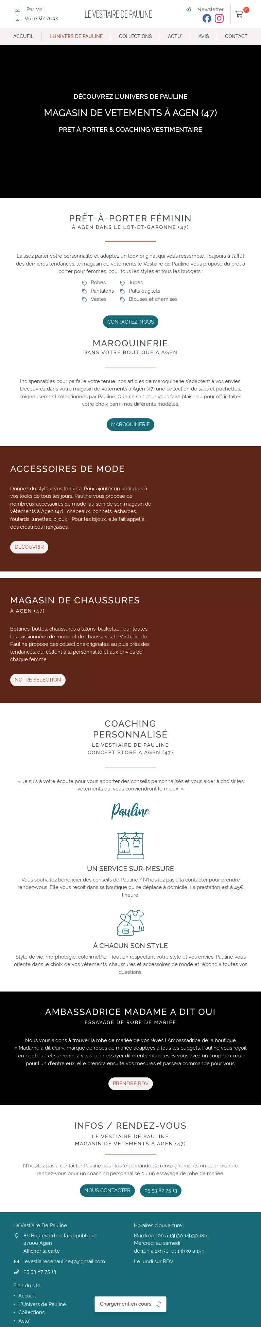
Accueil (23, 36)
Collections (135, 36)
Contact (236, 36)
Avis (203, 36)
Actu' (175, 36)
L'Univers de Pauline (76, 36)
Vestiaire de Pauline (166, 264)
